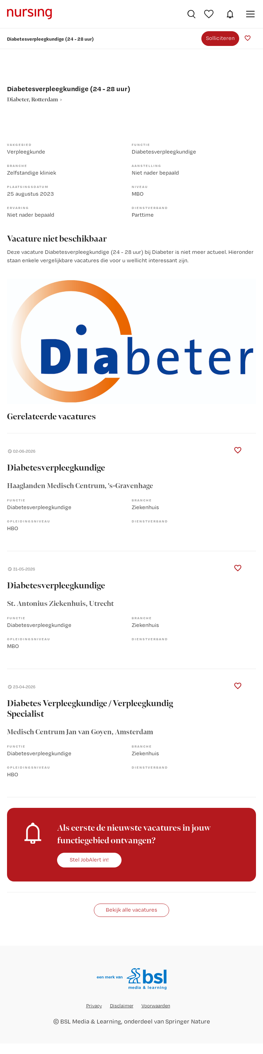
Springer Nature (187, 1021)
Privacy (94, 1005)
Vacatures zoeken (191, 14)
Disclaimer (121, 1005)
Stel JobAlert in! (89, 859)
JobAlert (230, 14)
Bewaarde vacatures (209, 14)
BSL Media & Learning (90, 1021)
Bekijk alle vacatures (131, 909)
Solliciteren (220, 38)
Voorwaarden (155, 1005)
